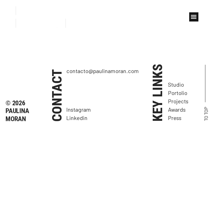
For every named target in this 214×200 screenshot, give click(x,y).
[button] (193, 17)
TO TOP (206, 114)
